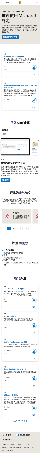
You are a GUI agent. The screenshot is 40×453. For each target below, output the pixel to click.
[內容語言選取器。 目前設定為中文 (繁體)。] (7, 435)
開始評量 (5, 180)
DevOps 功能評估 (10, 316)
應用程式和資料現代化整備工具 (15, 369)
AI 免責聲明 (5, 444)
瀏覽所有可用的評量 (10, 37)
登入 (37, 2)
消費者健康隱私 (15, 447)
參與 (27, 444)
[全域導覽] (2, 2)
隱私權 (4, 447)
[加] (33, 74)
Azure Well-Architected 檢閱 (14, 56)
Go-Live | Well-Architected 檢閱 (15, 342)
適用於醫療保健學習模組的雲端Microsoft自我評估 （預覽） (20, 86)
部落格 (20, 444)
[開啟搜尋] (33, 2)
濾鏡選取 (5, 130)
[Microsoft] (20, 2)
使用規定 (26, 447)
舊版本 (13, 444)
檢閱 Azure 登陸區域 (11, 395)
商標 (33, 447)
